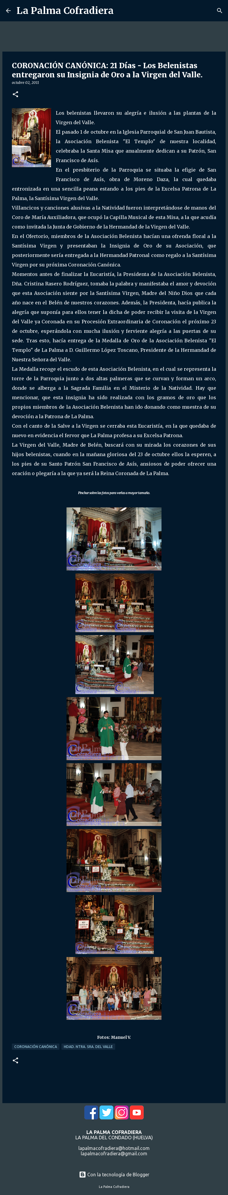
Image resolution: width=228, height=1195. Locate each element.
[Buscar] (219, 11)
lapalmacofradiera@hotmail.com (114, 1148)
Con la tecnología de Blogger (114, 1174)
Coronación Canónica (35, 1047)
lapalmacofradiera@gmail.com (114, 1153)
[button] (15, 95)
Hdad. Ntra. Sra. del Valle (88, 1047)
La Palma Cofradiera (65, 11)
